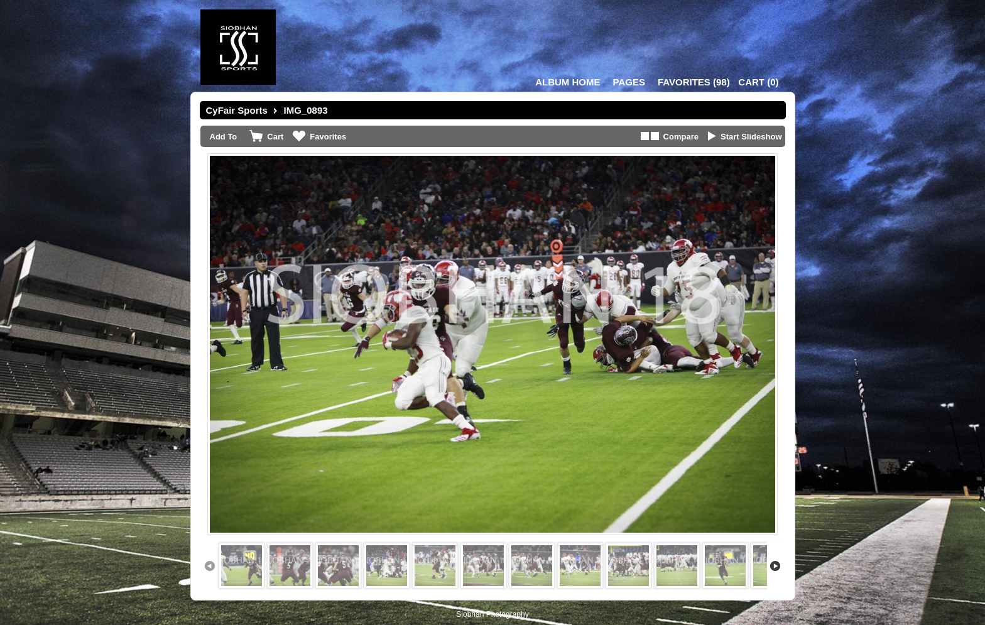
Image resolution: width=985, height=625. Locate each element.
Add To (223, 136)
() (694, 82)
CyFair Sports (237, 110)
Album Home (567, 82)
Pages (629, 82)
